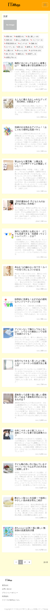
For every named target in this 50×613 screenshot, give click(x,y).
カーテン (9, 47)
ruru (36, 89)
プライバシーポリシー (10, 593)
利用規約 (5, 596)
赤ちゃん (21, 50)
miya (37, 289)
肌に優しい (32, 36)
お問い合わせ (7, 589)
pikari (38, 221)
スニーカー (36, 40)
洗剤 (8, 40)
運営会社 (5, 585)
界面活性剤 (10, 43)
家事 (28, 47)
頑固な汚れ (10, 57)
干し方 (38, 47)
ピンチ (22, 43)
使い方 (9, 54)
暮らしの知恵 (21, 40)
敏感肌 (19, 36)
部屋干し (31, 54)
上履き (8, 50)
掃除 (8, 36)
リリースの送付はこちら (11, 600)
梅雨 (20, 54)
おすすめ (35, 50)
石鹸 (33, 43)
